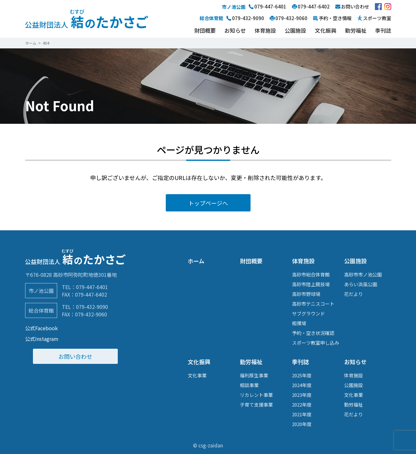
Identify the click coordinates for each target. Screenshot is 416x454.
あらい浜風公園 (360, 284)
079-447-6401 (92, 287)
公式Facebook (41, 328)
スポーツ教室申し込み (315, 342)
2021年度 (301, 414)
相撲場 (299, 323)
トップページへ (208, 203)
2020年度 (301, 424)
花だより (353, 294)
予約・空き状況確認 (313, 333)
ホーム (196, 261)
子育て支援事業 (256, 404)
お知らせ (235, 30)
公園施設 (295, 30)
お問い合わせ (75, 356)
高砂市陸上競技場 (311, 284)
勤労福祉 (355, 30)
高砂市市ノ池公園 (363, 274)
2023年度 (301, 394)
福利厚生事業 (254, 375)
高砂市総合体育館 (311, 274)
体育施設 (265, 30)
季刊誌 (383, 30)
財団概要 (205, 30)
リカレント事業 (256, 394)
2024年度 (301, 385)
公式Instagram (41, 338)
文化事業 (197, 375)
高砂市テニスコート (313, 303)
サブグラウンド (308, 313)
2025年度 (301, 375)
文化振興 (325, 30)
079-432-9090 (92, 306)
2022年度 (301, 404)
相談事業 (249, 385)
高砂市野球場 (306, 294)
